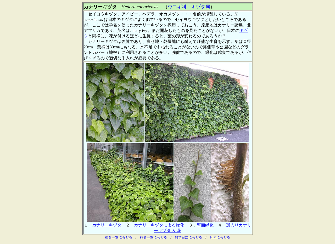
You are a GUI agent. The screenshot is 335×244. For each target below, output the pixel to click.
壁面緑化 (205, 225)
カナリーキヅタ (106, 225)
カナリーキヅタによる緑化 (159, 225)
